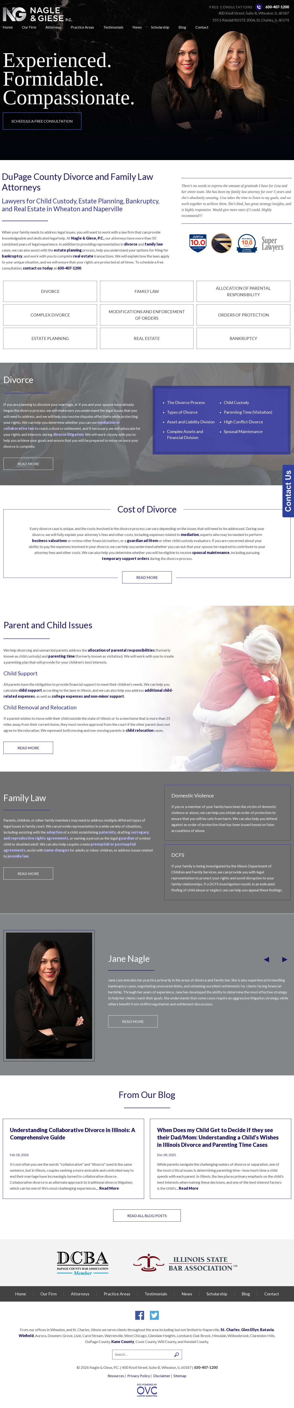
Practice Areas (82, 27)
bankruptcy (12, 256)
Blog (182, 27)
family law (154, 244)
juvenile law (18, 856)
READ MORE (28, 464)
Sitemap (179, 1375)
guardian (126, 838)
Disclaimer (161, 1375)
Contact (201, 27)
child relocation (139, 730)
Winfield (26, 1335)
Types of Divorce (182, 412)
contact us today (38, 268)
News (137, 27)
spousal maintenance (211, 552)
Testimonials (113, 27)
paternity (107, 832)
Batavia (267, 1329)
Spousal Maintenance (243, 431)
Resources (116, 1375)
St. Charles (230, 1329)
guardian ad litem (142, 540)
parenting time (61, 656)
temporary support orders (125, 558)
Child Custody (236, 402)
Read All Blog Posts (147, 1215)
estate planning (68, 250)
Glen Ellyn (250, 1329)
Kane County (122, 1341)
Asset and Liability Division (191, 421)
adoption (54, 832)
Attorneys (53, 27)
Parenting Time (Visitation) (248, 412)
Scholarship (160, 27)
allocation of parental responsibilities (121, 650)
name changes (56, 850)
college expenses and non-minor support (88, 696)
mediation (190, 534)
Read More (109, 1188)
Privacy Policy (138, 1375)
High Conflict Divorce (243, 421)
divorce (130, 244)
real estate (83, 256)
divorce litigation (68, 434)
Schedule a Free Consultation (42, 121)
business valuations (49, 540)
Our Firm (29, 27)
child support (30, 690)
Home (8, 27)
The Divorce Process (186, 402)
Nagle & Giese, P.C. (87, 238)
